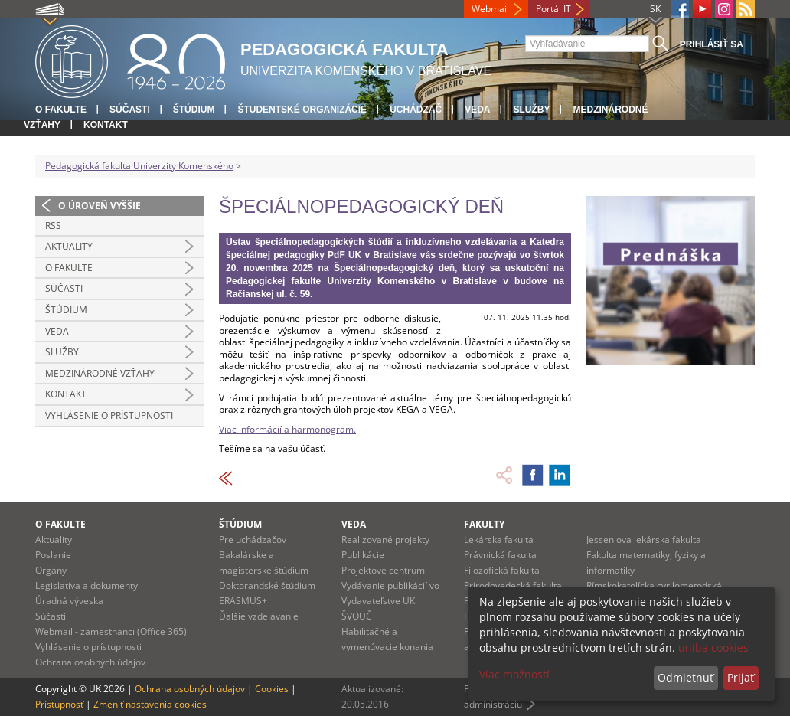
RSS (53, 225)
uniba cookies (713, 647)
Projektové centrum (383, 570)
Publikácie (362, 554)
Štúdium (194, 109)
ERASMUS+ (243, 600)
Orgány (51, 570)
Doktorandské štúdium (267, 585)
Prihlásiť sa (711, 44)
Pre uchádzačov (252, 539)
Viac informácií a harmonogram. (287, 429)
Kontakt (105, 124)
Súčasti (129, 109)
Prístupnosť (59, 704)
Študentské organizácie (302, 109)
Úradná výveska (69, 600)
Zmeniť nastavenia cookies (150, 704)
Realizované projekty (385, 539)
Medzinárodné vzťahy (100, 373)
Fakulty (484, 524)
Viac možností (514, 674)
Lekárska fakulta (499, 539)
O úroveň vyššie (99, 205)
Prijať (740, 677)
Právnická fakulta (500, 554)
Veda (477, 109)
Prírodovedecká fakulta (513, 585)
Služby (531, 109)
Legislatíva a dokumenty (86, 585)
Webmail (490, 8)
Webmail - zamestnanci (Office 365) (111, 631)
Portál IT (553, 8)
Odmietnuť (685, 677)
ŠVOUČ (356, 616)
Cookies (272, 688)
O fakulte (61, 109)
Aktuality (69, 246)
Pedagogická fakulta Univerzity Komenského (139, 165)
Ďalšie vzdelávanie (259, 616)
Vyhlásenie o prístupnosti (109, 415)
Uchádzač (416, 109)
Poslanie (53, 554)
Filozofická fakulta (502, 570)
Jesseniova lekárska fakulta (643, 539)
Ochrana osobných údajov (90, 662)
